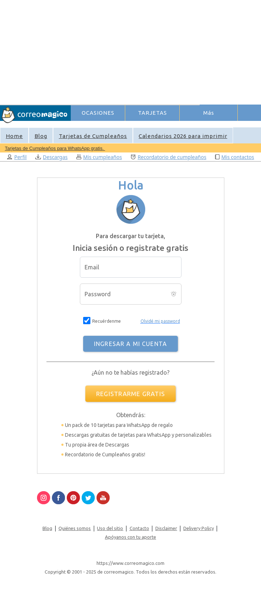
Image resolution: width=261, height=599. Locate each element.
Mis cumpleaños (99, 157)
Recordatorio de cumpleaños (169, 157)
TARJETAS (152, 113)
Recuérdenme (106, 321)
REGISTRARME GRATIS (130, 393)
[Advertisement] (166, 51)
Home (14, 136)
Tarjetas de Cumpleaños (93, 136)
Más (208, 113)
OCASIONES (98, 113)
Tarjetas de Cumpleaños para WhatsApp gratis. (55, 148)
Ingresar (184, 124)
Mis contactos (234, 157)
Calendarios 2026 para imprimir (183, 136)
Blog (40, 136)
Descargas (51, 157)
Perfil (16, 157)
